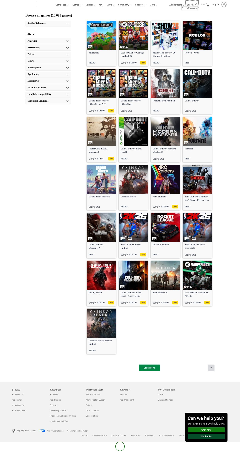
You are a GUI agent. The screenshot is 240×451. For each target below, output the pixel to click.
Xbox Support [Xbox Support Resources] (55, 400)
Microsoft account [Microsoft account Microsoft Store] (93, 394)
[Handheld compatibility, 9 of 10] (48, 94)
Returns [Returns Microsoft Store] (89, 405)
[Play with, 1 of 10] (48, 41)
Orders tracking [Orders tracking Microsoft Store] (92, 410)
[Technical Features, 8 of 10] (48, 87)
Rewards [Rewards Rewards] (123, 394)
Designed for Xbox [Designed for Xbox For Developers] (165, 400)
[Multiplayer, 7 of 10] (48, 81)
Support (139, 4)
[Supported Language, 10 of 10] (48, 101)
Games (75, 4)
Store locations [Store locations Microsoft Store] (92, 416)
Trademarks (149, 435)
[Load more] (149, 368)
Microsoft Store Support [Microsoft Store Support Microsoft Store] (95, 400)
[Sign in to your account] (219, 4)
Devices (89, 4)
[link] (101, 43)
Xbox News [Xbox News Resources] (54, 394)
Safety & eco (184, 435)
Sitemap (84, 435)
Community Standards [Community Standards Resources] (59, 410)
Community (123, 4)
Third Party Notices (166, 435)
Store (109, 4)
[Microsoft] (23, 4)
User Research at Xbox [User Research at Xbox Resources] (59, 421)
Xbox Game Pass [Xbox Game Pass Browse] (18, 405)
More (152, 4)
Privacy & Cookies (119, 435)
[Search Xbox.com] (192, 4)
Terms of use (135, 435)
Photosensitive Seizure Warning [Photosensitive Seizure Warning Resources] (63, 416)
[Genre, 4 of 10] (48, 61)
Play (100, 4)
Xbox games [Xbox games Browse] (17, 400)
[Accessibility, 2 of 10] (48, 47)
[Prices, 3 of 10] (48, 54)
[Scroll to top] (211, 368)
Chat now (206, 430)
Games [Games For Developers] (161, 394)
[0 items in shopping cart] (205, 4)
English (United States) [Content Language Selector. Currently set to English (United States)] (26, 431)
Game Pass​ (61, 4)
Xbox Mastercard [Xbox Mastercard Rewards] (127, 400)
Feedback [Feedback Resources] (54, 405)
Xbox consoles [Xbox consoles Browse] (17, 394)
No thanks (206, 436)
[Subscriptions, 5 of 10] (48, 67)
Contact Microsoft (99, 435)
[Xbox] (45, 4)
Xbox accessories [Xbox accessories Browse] (19, 410)
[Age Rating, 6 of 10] (48, 74)
